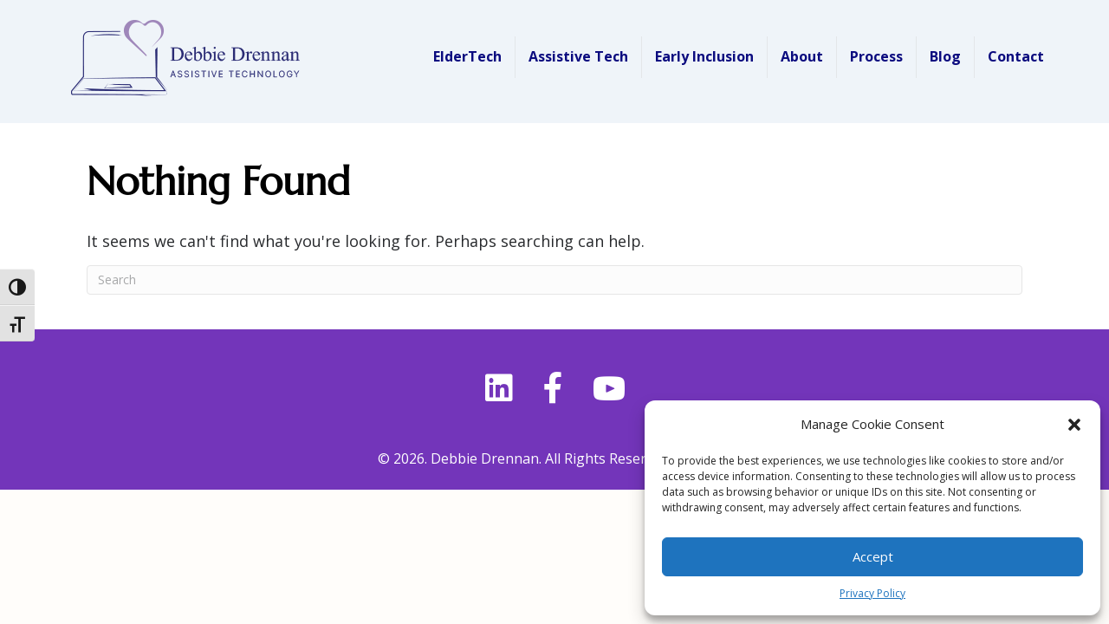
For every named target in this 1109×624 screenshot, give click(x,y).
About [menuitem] (802, 56)
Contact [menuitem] (1016, 56)
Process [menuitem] (876, 56)
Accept (873, 556)
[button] (1074, 424)
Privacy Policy (872, 593)
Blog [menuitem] (945, 56)
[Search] (554, 280)
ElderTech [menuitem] (467, 56)
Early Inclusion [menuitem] (704, 56)
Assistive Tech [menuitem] (578, 56)
